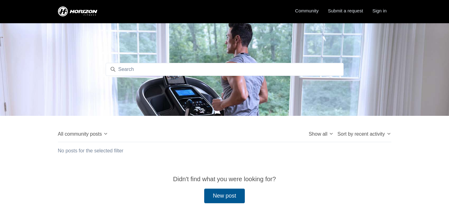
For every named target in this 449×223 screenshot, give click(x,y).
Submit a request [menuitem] (345, 10)
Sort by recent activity (364, 134)
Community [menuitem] (307, 10)
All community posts (83, 134)
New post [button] (224, 196)
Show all (321, 134)
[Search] (224, 69)
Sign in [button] (379, 10)
